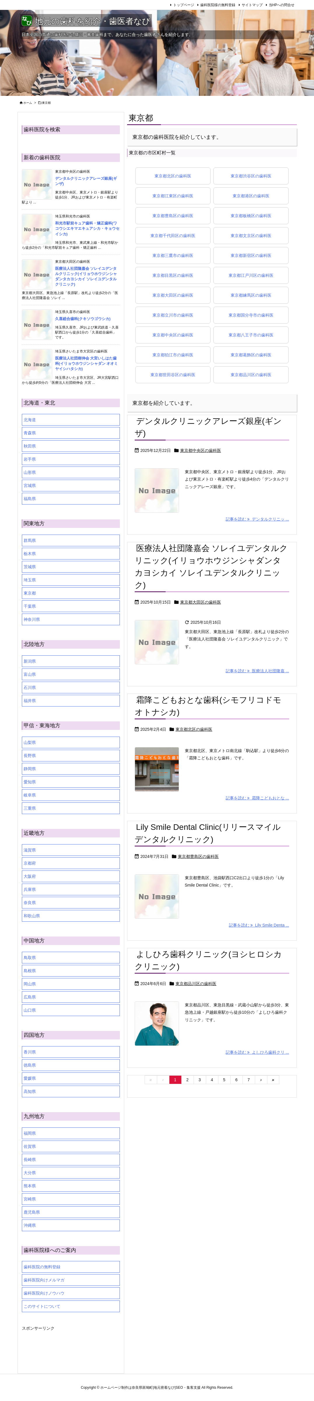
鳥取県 (30, 957)
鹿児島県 (32, 1212)
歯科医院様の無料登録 (217, 5)
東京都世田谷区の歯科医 (172, 374)
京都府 (30, 863)
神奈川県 (32, 619)
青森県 (30, 433)
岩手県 (30, 459)
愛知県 (30, 782)
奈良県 (30, 902)
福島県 (30, 498)
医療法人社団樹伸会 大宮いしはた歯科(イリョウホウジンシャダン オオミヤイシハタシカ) (86, 363)
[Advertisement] (68, 1347)
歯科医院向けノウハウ (44, 1293)
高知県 (30, 1091)
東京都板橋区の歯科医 (251, 215)
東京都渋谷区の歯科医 (251, 176)
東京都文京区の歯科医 (251, 235)
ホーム (27, 102)
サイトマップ (252, 5)
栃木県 (30, 553)
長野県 (30, 755)
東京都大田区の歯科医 (172, 295)
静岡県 (30, 768)
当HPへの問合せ (282, 5)
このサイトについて (42, 1306)
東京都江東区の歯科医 (172, 196)
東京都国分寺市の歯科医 (251, 315)
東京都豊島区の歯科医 (172, 215)
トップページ (183, 5)
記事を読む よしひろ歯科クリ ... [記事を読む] (257, 1052)
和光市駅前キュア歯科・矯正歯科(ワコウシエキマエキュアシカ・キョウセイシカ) (87, 228)
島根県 (30, 970)
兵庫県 (30, 889)
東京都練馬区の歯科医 (251, 295)
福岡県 (30, 1133)
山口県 (30, 1010)
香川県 (30, 1052)
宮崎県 (30, 1199)
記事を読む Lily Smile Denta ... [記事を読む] (259, 925)
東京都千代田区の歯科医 (172, 235)
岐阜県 (30, 795)
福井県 (30, 700)
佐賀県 (30, 1146)
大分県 (30, 1172)
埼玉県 (30, 580)
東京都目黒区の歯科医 (172, 275)
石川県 (30, 687)
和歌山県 (32, 915)
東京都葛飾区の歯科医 (251, 355)
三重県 (30, 808)
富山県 (30, 674)
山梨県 (30, 742)
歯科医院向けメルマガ (44, 1280)
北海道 (30, 419)
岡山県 (30, 984)
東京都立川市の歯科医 (172, 315)
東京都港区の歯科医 (251, 196)
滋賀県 (30, 850)
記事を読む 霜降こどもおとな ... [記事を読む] (257, 798)
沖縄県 (30, 1225)
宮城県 (30, 485)
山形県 (30, 472)
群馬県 (30, 540)
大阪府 (30, 876)
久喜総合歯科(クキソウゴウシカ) (83, 319)
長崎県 (30, 1159)
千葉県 (30, 606)
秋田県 (30, 446)
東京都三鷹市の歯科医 (172, 255)
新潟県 (30, 661)
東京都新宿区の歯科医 (251, 255)
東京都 (30, 593)
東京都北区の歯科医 (173, 176)
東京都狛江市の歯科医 (172, 355)
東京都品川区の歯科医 (251, 374)
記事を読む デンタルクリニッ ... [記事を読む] (257, 519)
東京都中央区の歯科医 (172, 335)
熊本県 (30, 1186)
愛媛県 (30, 1078)
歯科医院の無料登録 (42, 1266)
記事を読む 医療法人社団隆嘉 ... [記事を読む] (257, 670)
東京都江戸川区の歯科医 (251, 275)
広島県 (30, 997)
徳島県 (30, 1065)
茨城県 (30, 566)
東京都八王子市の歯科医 (251, 335)
